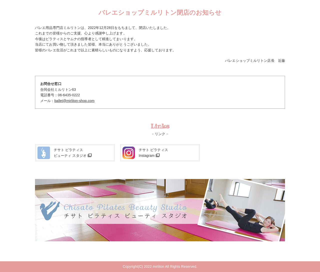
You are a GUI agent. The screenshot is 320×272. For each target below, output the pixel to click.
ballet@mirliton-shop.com (74, 101)
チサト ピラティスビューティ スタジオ (70, 152)
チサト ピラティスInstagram (153, 152)
